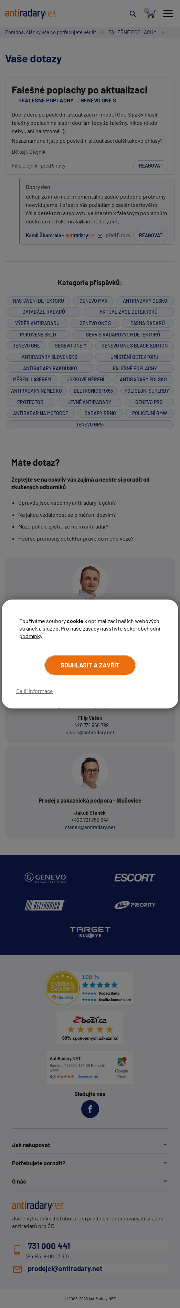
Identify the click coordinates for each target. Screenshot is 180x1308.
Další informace (34, 690)
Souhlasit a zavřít (90, 665)
